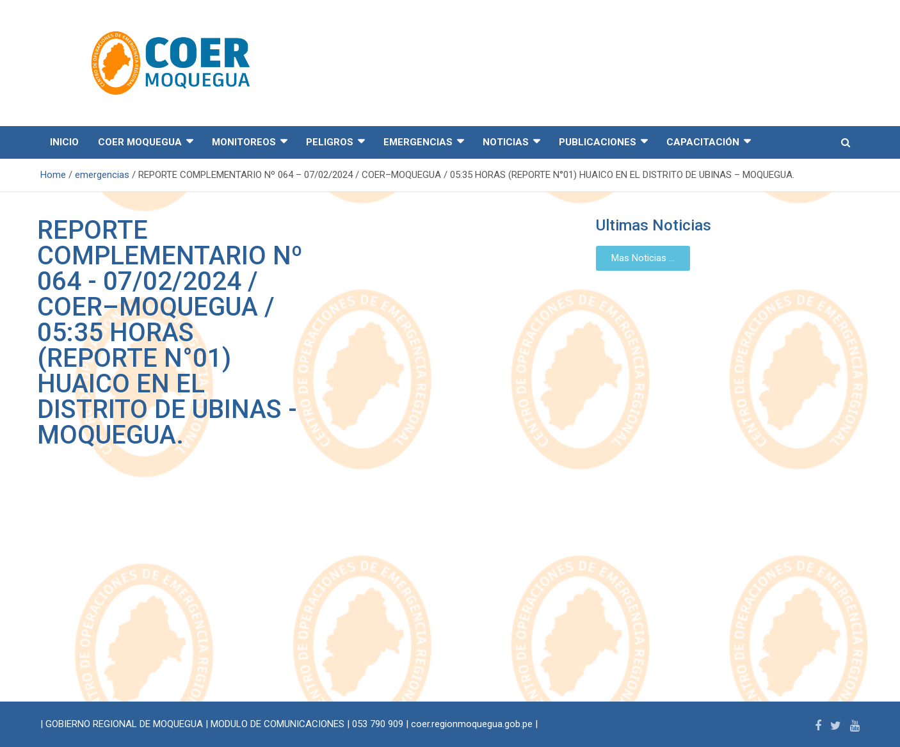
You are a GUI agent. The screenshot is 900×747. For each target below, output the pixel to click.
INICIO (64, 142)
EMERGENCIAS (418, 142)
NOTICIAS (506, 142)
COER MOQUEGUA (140, 142)
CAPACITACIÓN (702, 142)
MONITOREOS (244, 142)
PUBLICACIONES (597, 142)
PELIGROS (329, 142)
